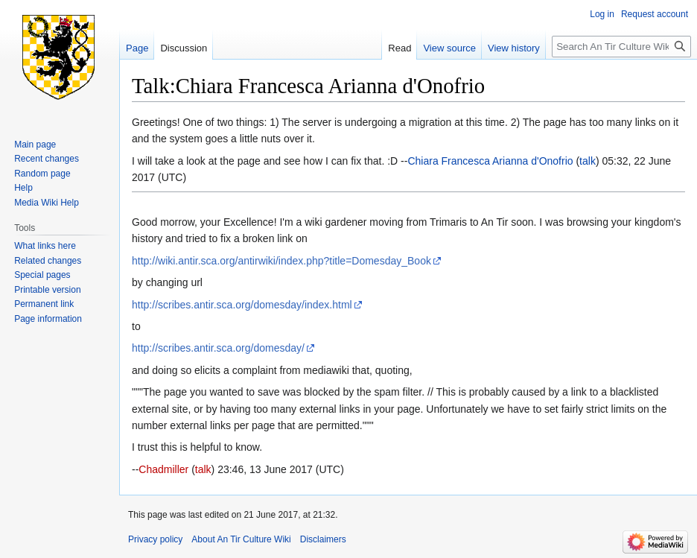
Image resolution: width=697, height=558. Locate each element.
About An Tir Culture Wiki (240, 539)
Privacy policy (155, 539)
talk (587, 161)
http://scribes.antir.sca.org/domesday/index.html (242, 305)
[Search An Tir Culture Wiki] (621, 46)
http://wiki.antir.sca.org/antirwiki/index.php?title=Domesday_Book (281, 261)
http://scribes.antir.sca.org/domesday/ (218, 348)
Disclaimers (323, 539)
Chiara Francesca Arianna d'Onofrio (490, 161)
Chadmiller (163, 469)
